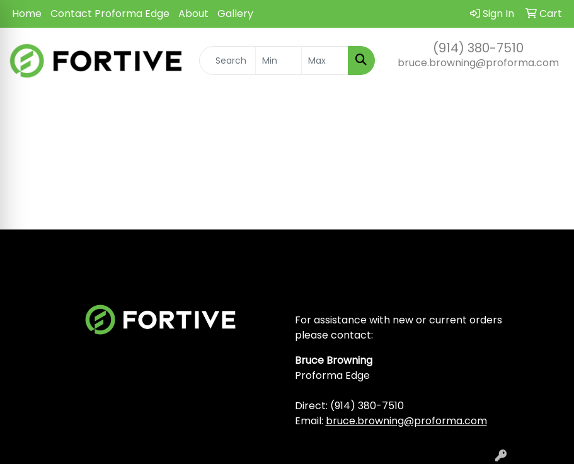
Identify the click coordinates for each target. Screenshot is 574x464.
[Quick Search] (227, 60)
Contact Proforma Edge (109, 13)
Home (27, 13)
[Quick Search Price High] (324, 60)
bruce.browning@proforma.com (478, 62)
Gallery (235, 13)
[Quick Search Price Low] (278, 60)
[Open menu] (548, 112)
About (193, 13)
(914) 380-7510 (478, 48)
